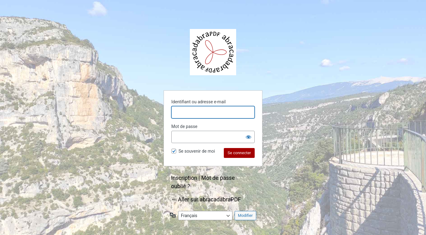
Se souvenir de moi (196, 151)
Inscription (184, 178)
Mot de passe (184, 126)
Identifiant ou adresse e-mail (198, 101)
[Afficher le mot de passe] (248, 137)
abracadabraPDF (213, 52)
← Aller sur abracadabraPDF (206, 199)
